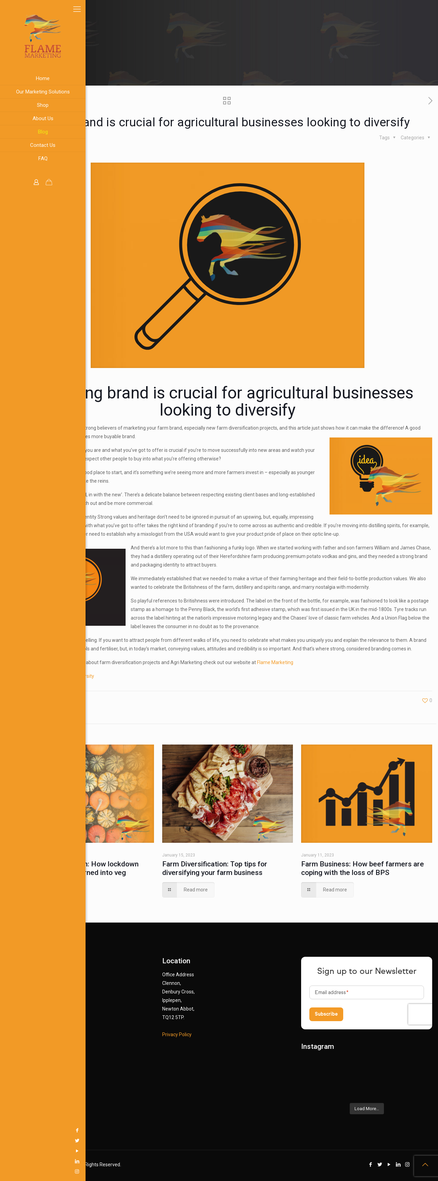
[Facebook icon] (8, 1130)
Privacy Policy (177, 1034)
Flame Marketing (275, 662)
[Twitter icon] (8, 1140)
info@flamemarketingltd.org (54, 1077)
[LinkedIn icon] (8, 1161)
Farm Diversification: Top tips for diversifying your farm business (214, 868)
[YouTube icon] (8, 1151)
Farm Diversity (78, 676)
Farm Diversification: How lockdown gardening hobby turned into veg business (81, 872)
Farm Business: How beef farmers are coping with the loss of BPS (362, 868)
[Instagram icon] (8, 1171)
